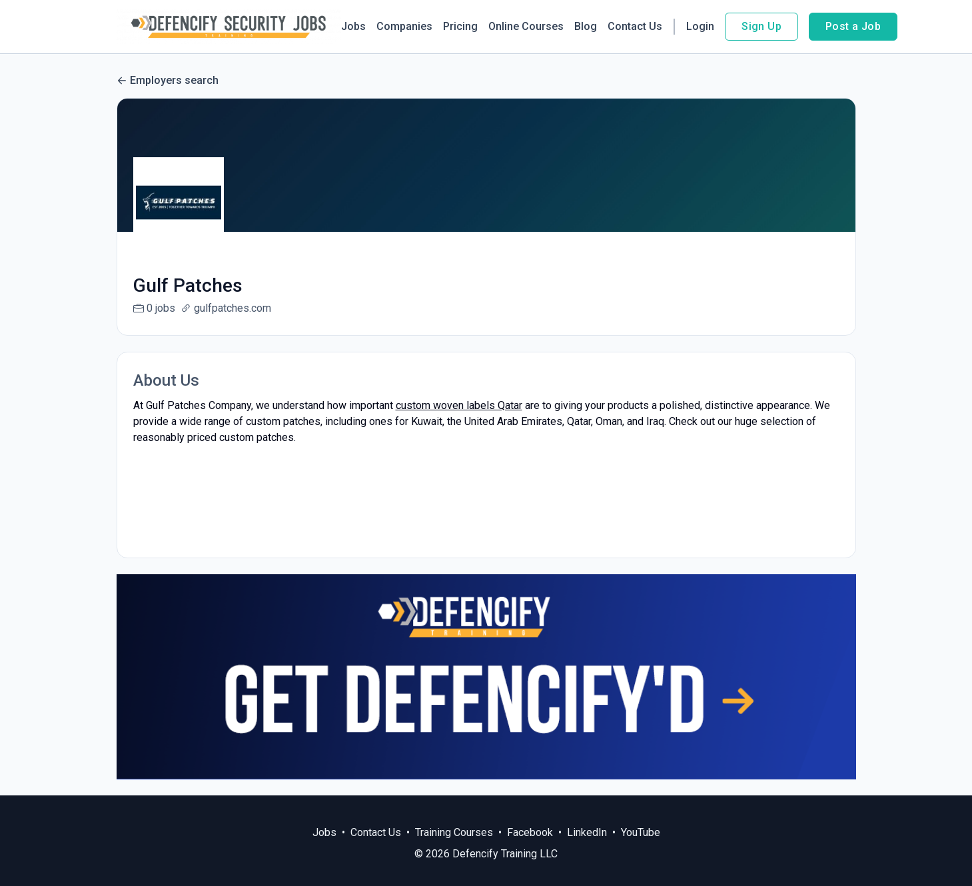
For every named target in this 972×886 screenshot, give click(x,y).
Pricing (460, 26)
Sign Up (761, 26)
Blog (585, 26)
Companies (404, 26)
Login (700, 26)
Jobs (353, 26)
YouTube (640, 832)
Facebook (530, 832)
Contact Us (635, 26)
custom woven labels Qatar (459, 405)
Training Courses (454, 832)
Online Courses (526, 26)
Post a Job (853, 26)
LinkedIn (587, 832)
